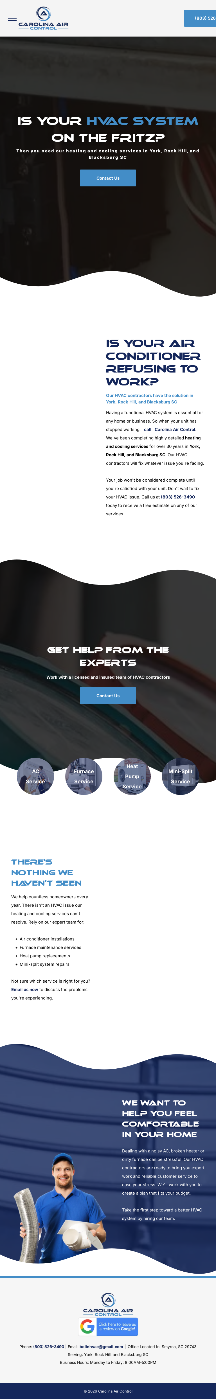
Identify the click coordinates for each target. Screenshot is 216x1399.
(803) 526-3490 (178, 497)
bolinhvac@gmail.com (101, 1346)
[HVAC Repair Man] (156, 929)
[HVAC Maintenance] (31, 450)
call (147, 429)
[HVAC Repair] (69, 444)
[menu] (12, 18)
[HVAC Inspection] (31, 412)
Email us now (24, 989)
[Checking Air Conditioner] (69, 406)
